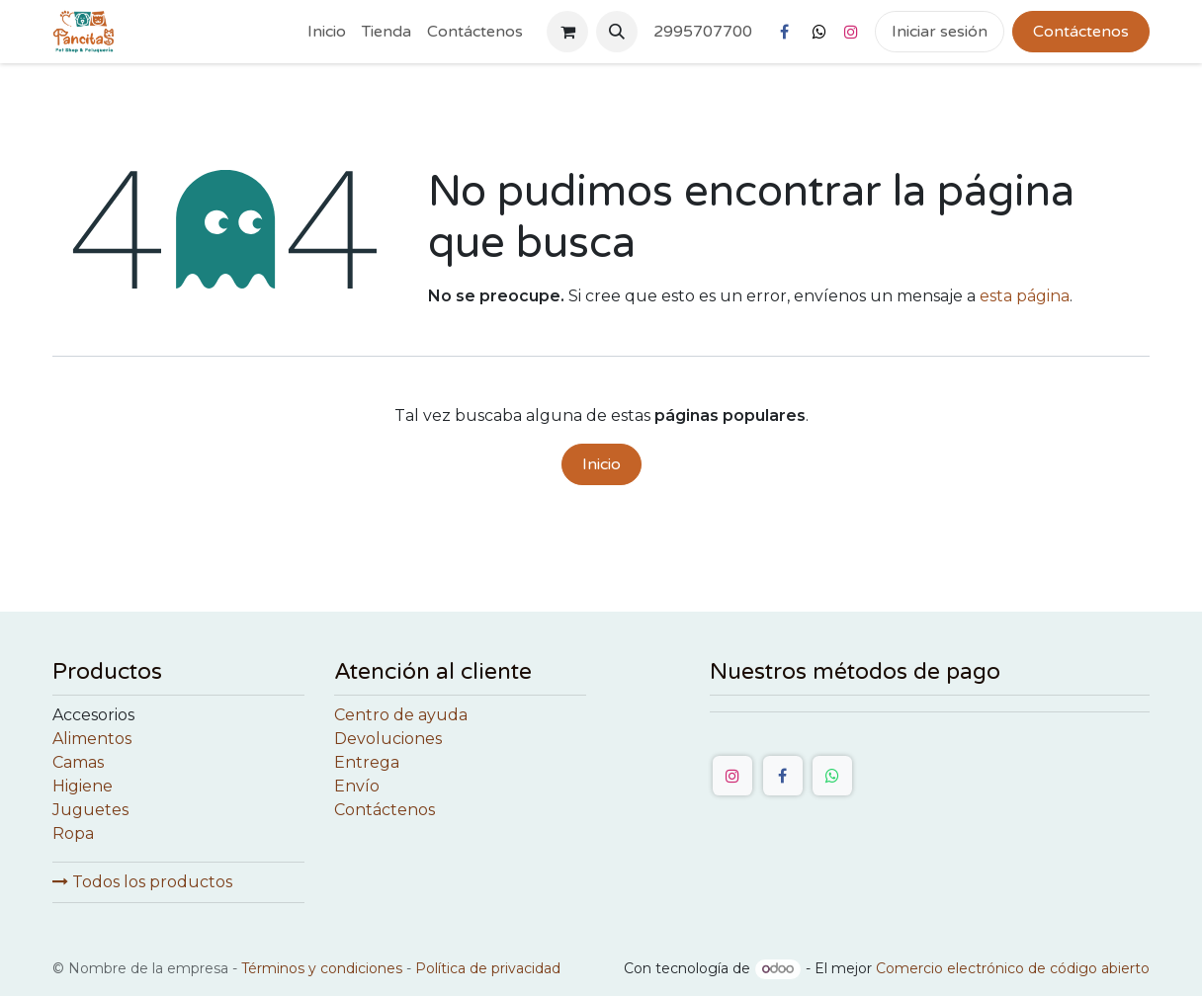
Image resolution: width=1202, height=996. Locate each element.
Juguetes (90, 809)
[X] (819, 31)
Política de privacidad (487, 968)
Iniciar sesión (939, 32)
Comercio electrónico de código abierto (1013, 968)
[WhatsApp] (832, 775)
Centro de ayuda (401, 715)
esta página (1025, 296)
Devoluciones (388, 738)
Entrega (366, 762)
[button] (617, 31)
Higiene (82, 786)
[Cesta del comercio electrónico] (567, 31)
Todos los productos (142, 881)
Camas (78, 762)
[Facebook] (784, 31)
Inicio (601, 464)
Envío (357, 786)
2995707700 (702, 32)
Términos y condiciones (321, 968)
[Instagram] (851, 31)
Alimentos (91, 738)
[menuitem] (327, 31)
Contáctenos (1081, 32)
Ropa (73, 833)
